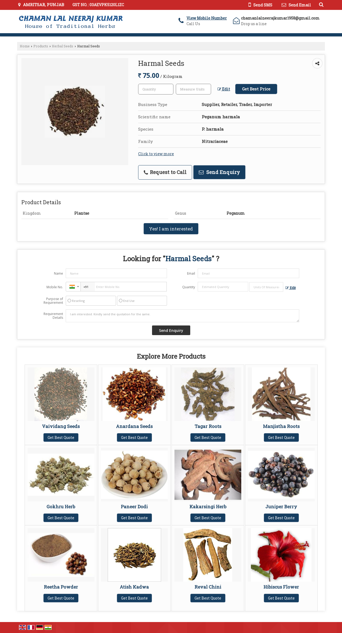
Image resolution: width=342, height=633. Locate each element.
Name (58, 273)
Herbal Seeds (62, 46)
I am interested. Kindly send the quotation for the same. (182, 315)
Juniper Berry (281, 506)
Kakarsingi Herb (207, 506)
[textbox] (193, 89)
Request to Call (165, 172)
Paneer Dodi (134, 506)
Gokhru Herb (60, 506)
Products (40, 46)
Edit (223, 89)
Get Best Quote (61, 437)
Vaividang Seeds (61, 426)
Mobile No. (54, 287)
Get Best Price (256, 89)
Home (25, 46)
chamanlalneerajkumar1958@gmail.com (280, 18)
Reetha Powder (61, 587)
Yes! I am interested (171, 229)
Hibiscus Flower (281, 587)
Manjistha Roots (281, 426)
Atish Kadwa (134, 587)
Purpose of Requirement (53, 301)
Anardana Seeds (134, 426)
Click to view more (156, 153)
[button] (206, 18)
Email (191, 273)
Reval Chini (208, 587)
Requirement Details (53, 316)
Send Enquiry (219, 172)
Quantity (188, 287)
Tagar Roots (208, 426)
